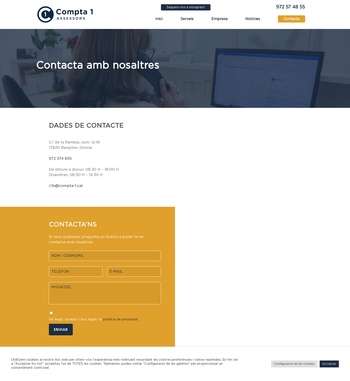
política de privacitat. (121, 319)
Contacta (291, 19)
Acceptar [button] (329, 364)
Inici (158, 19)
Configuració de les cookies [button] (294, 364)
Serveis (187, 19)
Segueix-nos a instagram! (186, 7)
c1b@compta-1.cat (66, 186)
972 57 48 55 (290, 7)
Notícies (252, 19)
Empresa (219, 19)
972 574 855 (60, 158)
